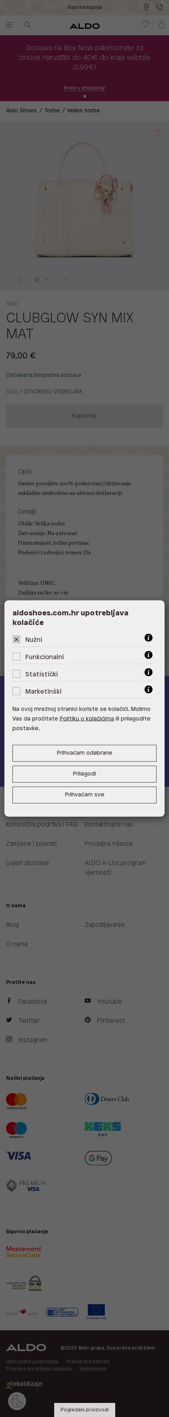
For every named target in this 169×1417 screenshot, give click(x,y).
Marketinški (43, 691)
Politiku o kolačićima (87, 719)
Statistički (41, 674)
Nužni (33, 640)
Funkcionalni (44, 657)
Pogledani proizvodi (85, 1410)
